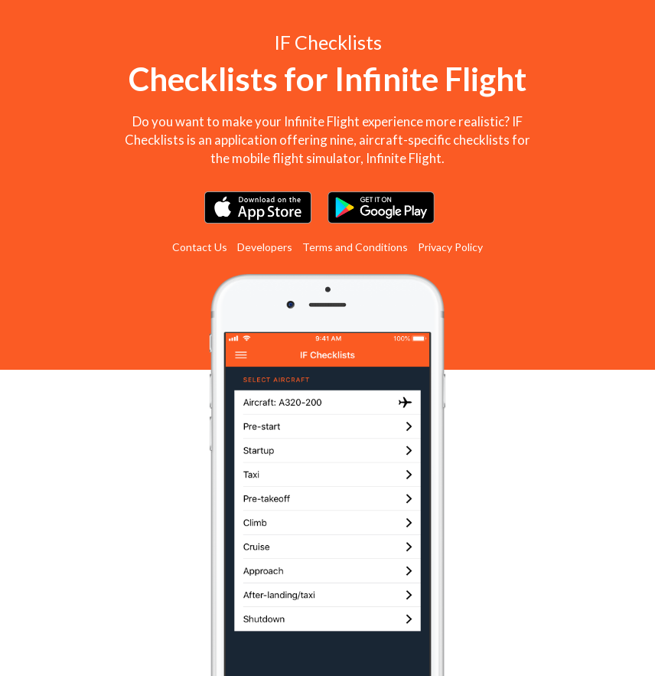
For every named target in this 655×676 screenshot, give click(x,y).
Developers (264, 246)
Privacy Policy (450, 246)
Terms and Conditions (355, 246)
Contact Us (199, 246)
